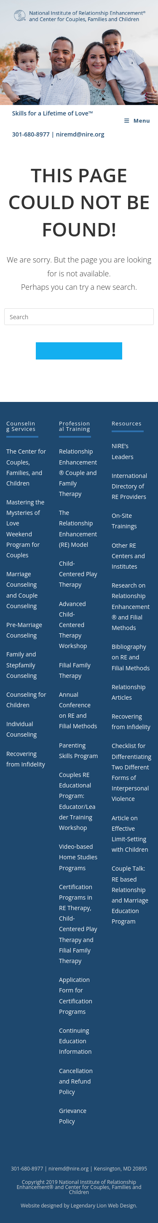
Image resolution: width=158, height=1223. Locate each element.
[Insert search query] (79, 316)
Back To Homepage (79, 350)
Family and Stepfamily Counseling (21, 664)
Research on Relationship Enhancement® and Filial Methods (131, 606)
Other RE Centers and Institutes (128, 555)
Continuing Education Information (75, 1040)
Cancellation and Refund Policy (76, 1081)
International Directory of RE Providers (129, 486)
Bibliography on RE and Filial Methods (131, 657)
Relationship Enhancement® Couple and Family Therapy (78, 472)
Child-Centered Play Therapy (78, 573)
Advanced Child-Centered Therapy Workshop (73, 625)
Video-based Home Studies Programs (78, 856)
